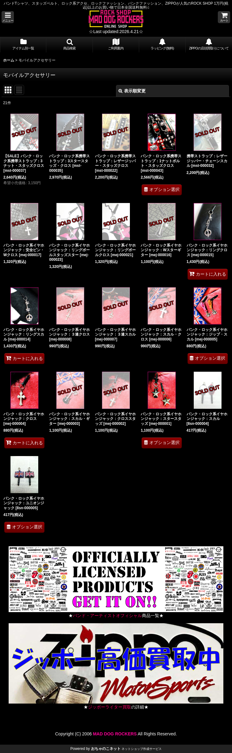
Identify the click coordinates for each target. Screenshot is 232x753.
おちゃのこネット (106, 749)
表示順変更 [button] (132, 90)
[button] (8, 17)
